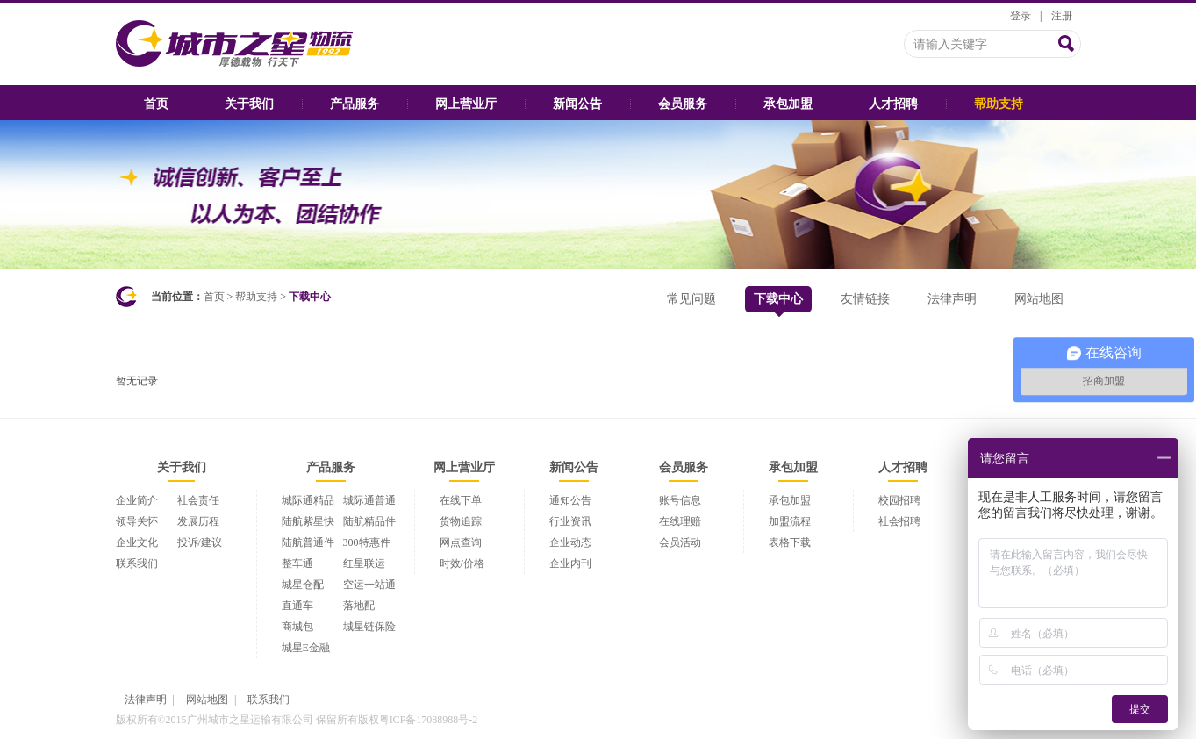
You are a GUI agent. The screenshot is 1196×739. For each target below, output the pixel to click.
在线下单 (461, 500)
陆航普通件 (308, 542)
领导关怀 (137, 521)
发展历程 (198, 521)
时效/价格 (462, 563)
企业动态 (570, 542)
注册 (1061, 16)
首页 (156, 104)
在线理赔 (680, 521)
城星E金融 (306, 648)
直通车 (297, 605)
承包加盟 (788, 104)
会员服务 (682, 104)
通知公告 (570, 500)
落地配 (359, 605)
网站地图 (1039, 298)
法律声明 (952, 298)
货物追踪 (461, 521)
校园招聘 (899, 500)
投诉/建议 (199, 542)
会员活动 (680, 542)
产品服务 (354, 104)
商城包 (297, 627)
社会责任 (198, 500)
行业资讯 (570, 521)
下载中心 (778, 302)
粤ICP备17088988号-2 (428, 720)
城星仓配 (303, 584)
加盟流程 (790, 521)
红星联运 (364, 563)
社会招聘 (899, 521)
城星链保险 (369, 627)
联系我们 (137, 563)
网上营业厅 (466, 104)
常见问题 (691, 298)
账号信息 (680, 500)
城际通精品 (308, 500)
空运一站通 (369, 584)
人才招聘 (893, 104)
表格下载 (790, 542)
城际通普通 (369, 500)
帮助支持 (998, 104)
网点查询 (461, 542)
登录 (1020, 16)
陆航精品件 (369, 521)
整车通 (297, 563)
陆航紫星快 (308, 521)
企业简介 (137, 500)
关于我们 (249, 104)
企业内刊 (570, 563)
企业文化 (137, 542)
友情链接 (865, 298)
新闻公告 (577, 104)
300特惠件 (366, 542)
